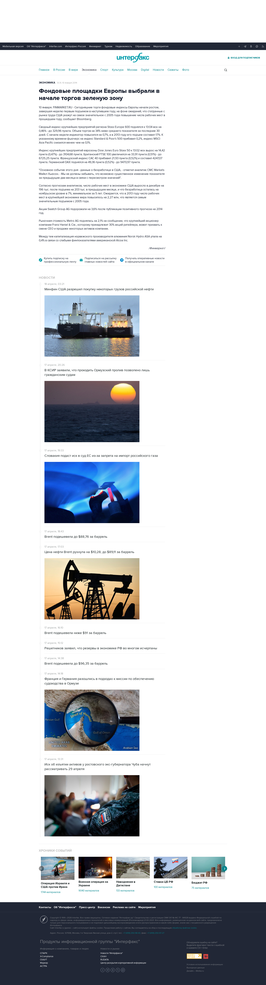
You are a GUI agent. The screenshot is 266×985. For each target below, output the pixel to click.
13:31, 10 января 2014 (67, 82)
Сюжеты (173, 69)
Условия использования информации (205, 964)
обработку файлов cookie (184, 928)
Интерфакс (133, 58)
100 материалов (163, 887)
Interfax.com (55, 46)
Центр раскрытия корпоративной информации (123, 963)
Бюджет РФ (199, 882)
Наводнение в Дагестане (125, 883)
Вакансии (104, 907)
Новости (158, 69)
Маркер (44, 963)
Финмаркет (95, 46)
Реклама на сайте (124, 907)
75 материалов (200, 887)
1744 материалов (50, 892)
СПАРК (43, 953)
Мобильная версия (13, 46)
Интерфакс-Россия (75, 46)
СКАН (103, 956)
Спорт (104, 69)
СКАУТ (43, 959)
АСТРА (43, 966)
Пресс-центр (87, 907)
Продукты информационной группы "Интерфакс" (90, 941)
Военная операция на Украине (93, 883)
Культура (118, 69)
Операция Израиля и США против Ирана (55, 885)
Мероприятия (160, 46)
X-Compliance (46, 956)
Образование (142, 46)
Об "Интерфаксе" (36, 46)
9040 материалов (89, 890)
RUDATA (104, 959)
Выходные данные (196, 967)
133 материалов (125, 890)
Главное (44, 69)
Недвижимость (124, 46)
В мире (73, 69)
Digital (145, 69)
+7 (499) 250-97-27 (155, 933)
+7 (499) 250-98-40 (131, 933)
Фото (185, 69)
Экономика (89, 69)
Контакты (45, 907)
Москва (132, 69)
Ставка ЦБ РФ (163, 882)
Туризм (108, 46)
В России (59, 69)
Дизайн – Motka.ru (195, 971)
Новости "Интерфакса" (111, 953)
